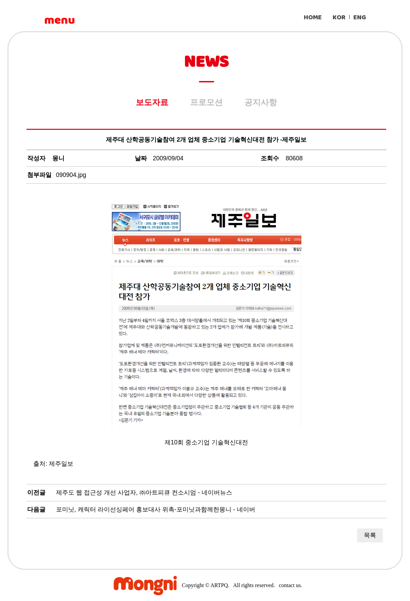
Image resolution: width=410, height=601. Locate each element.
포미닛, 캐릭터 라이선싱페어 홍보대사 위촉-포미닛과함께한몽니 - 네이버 (155, 509)
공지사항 (260, 102)
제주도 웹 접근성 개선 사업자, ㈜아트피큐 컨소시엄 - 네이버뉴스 (144, 492)
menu (59, 20)
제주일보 (61, 463)
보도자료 (152, 102)
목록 (370, 535)
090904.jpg (71, 175)
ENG (359, 17)
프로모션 (206, 102)
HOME (313, 17)
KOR (339, 17)
